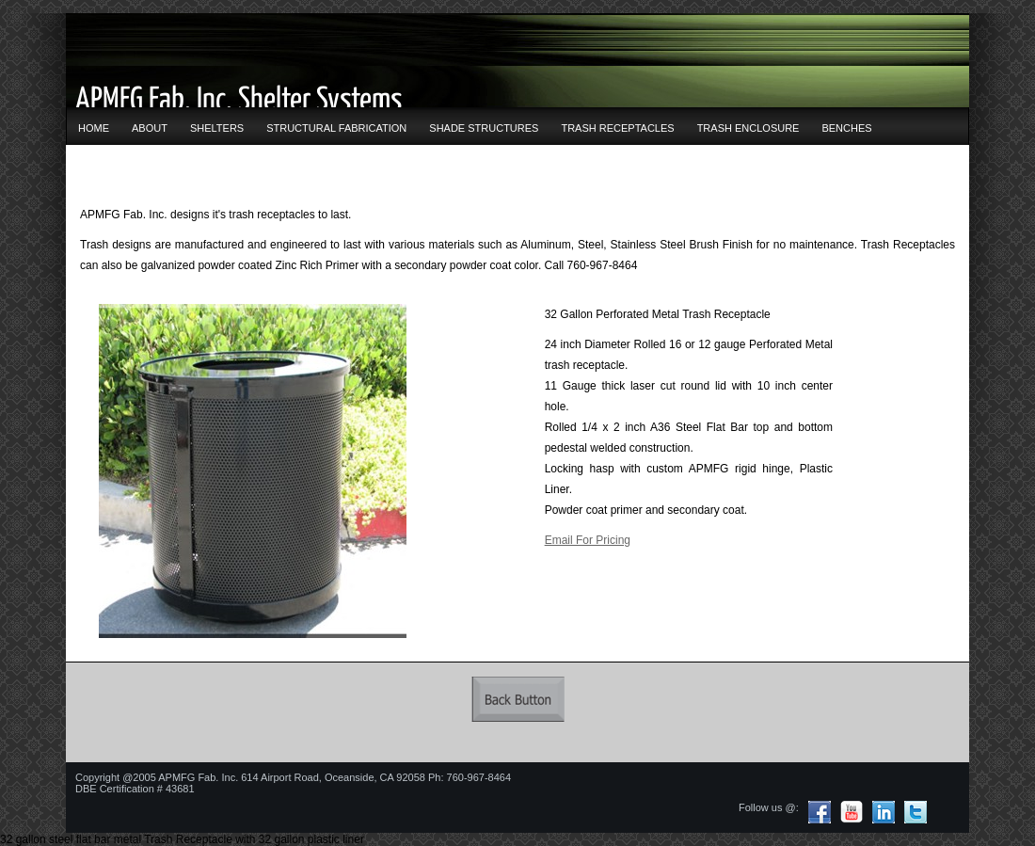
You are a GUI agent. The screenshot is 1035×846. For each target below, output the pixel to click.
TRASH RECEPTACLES (617, 128)
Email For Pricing (587, 540)
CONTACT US (111, 169)
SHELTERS (217, 128)
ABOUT (149, 128)
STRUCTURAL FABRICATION (336, 128)
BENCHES (846, 128)
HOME (93, 128)
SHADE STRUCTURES (483, 128)
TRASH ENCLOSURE (748, 128)
